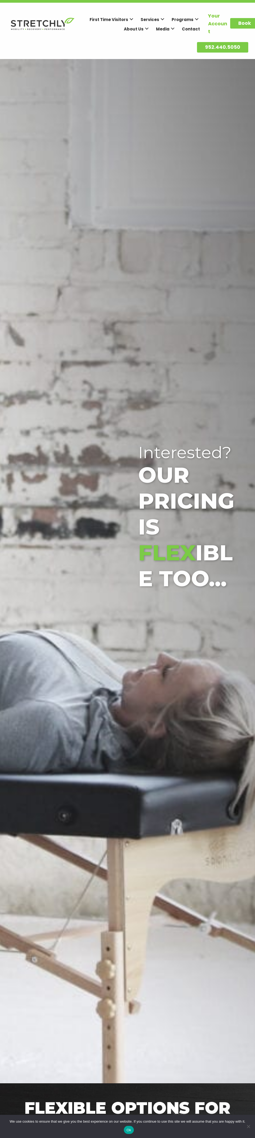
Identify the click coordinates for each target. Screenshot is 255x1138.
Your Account (217, 23)
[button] (131, 19)
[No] (248, 1126)
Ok (129, 1130)
